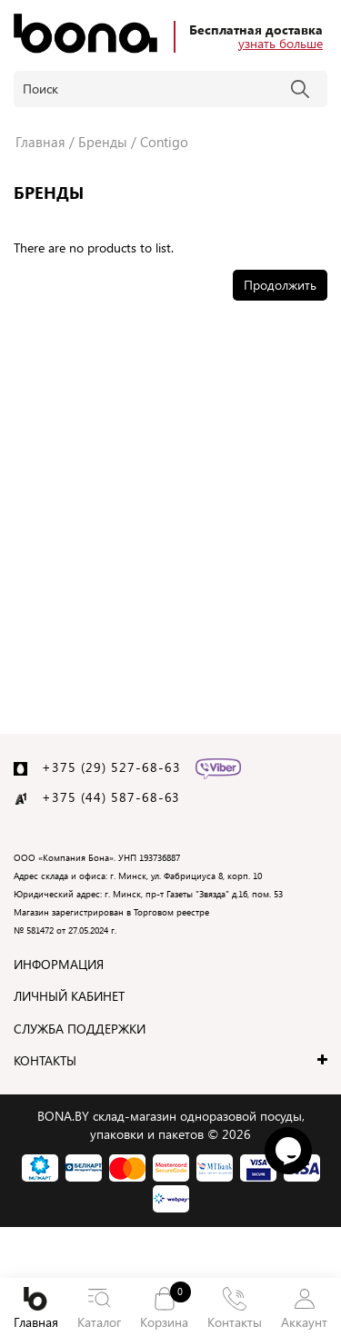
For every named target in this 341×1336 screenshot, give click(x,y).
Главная (35, 1309)
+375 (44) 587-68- (103, 797)
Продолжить (280, 284)
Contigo (164, 142)
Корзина (163, 1307)
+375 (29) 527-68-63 (111, 767)
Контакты (235, 1309)
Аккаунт (304, 1309)
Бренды (102, 142)
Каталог (98, 1309)
